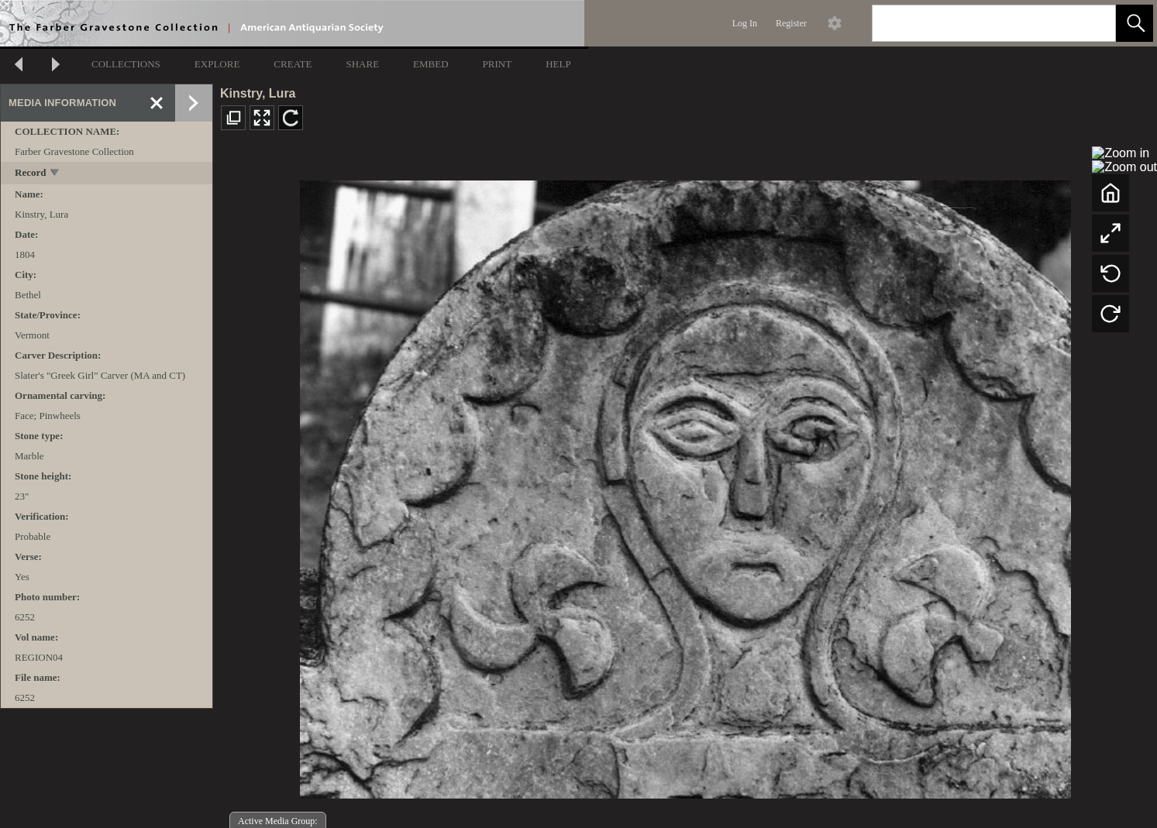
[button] (1134, 23)
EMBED (431, 64)
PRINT (497, 64)
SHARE (362, 64)
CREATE (293, 64)
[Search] (975, 23)
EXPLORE (217, 64)
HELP (558, 64)
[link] (1091, 23)
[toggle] (55, 174)
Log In (744, 23)
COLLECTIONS (125, 64)
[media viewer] (685, 485)
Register (791, 23)
